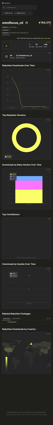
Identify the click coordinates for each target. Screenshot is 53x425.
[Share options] (47, 42)
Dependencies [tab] (16, 318)
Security (19, 414)
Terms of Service (26, 414)
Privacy (14, 414)
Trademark (9, 414)
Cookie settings (43, 414)
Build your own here (43, 38)
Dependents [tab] (6, 318)
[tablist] (12, 318)
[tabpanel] (26, 322)
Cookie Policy (34, 414)
